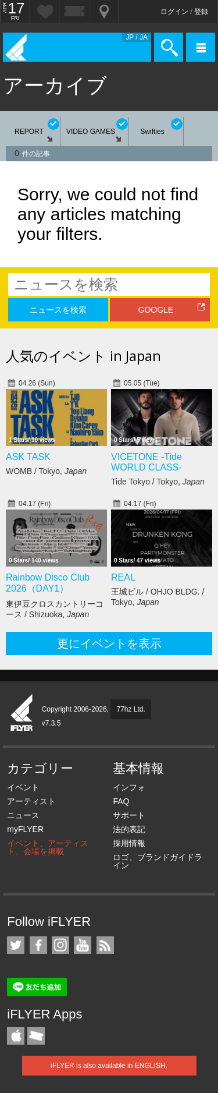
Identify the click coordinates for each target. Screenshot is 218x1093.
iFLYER (22, 713)
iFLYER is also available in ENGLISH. (109, 1066)
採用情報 (129, 843)
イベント (23, 787)
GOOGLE (156, 309)
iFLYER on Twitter (15, 945)
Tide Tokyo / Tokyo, (158, 481)
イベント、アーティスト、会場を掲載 (47, 847)
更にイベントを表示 (109, 643)
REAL (123, 577)
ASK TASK (28, 457)
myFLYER (25, 829)
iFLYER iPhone (15, 1036)
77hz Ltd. (130, 709)
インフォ (129, 787)
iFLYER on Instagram (60, 945)
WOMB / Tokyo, (46, 471)
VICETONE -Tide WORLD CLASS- (146, 462)
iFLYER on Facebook (38, 945)
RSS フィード (105, 945)
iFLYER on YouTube (82, 945)
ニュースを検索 (58, 309)
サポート (129, 815)
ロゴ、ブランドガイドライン (157, 861)
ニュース (23, 815)
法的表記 (129, 829)
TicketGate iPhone (36, 1036)
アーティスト (31, 801)
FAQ (121, 801)
